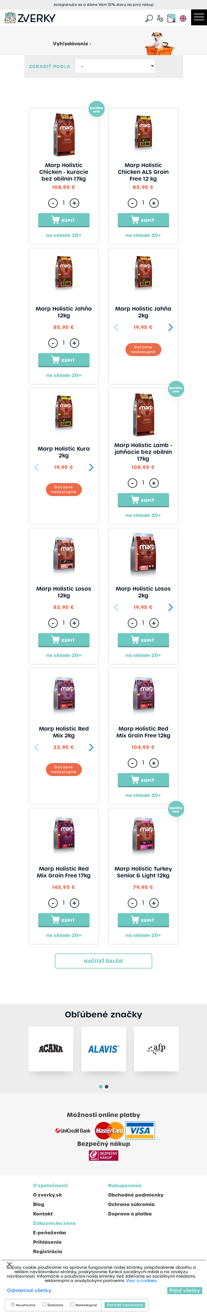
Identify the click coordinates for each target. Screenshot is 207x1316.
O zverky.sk (47, 1197)
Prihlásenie (47, 1244)
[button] (169, 327)
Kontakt (43, 1216)
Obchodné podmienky (135, 1197)
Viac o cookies (141, 1280)
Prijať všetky (185, 1290)
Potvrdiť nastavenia (125, 1305)
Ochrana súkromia (131, 1206)
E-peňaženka (49, 1235)
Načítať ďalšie (103, 961)
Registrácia (47, 1254)
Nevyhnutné (25, 1305)
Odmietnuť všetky (29, 1290)
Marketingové (86, 1305)
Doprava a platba (130, 1216)
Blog (38, 1206)
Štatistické (55, 1305)
